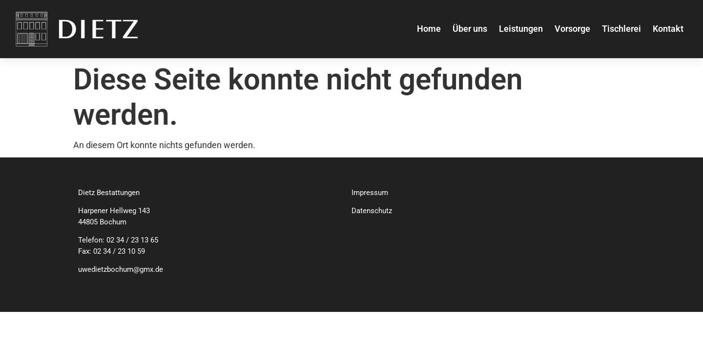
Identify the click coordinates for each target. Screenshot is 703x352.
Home (429, 29)
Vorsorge (572, 29)
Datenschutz (372, 210)
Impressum (370, 192)
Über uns (470, 29)
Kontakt (668, 29)
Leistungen (521, 29)
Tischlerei (621, 29)
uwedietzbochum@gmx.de (120, 269)
